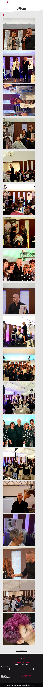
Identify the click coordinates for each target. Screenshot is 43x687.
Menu (38, 1)
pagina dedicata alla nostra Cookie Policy (25, 685)
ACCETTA (33, 685)
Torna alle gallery (21, 650)
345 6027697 (24, 676)
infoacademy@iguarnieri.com (26, 675)
